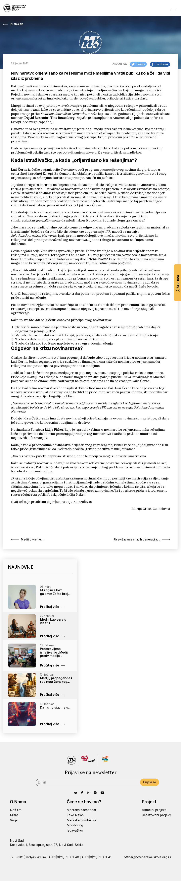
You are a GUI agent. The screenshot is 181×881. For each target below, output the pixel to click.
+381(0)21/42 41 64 (31, 857)
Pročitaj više (52, 607)
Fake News (75, 815)
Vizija (14, 821)
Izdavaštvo (75, 831)
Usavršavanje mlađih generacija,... (139, 539)
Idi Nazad (13, 24)
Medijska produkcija (81, 821)
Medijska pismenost (81, 810)
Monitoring (75, 826)
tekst (22, 502)
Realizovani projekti (156, 815)
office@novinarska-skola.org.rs (147, 857)
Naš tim (15, 810)
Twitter (138, 64)
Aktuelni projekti (154, 810)
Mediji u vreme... (28, 539)
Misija (14, 815)
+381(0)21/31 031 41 (96, 857)
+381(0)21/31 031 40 (63, 857)
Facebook (160, 64)
